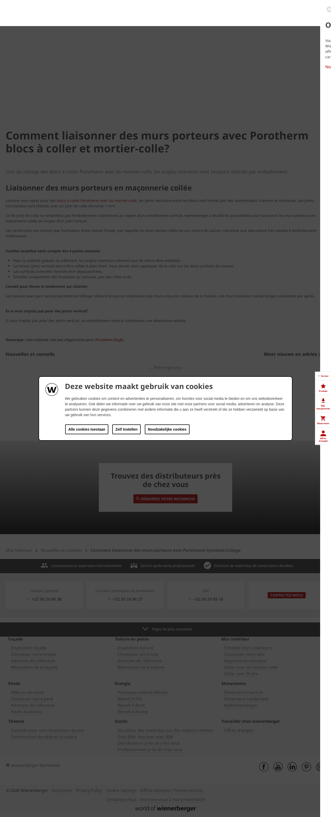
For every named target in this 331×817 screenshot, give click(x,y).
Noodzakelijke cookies (167, 429)
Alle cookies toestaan (86, 429)
